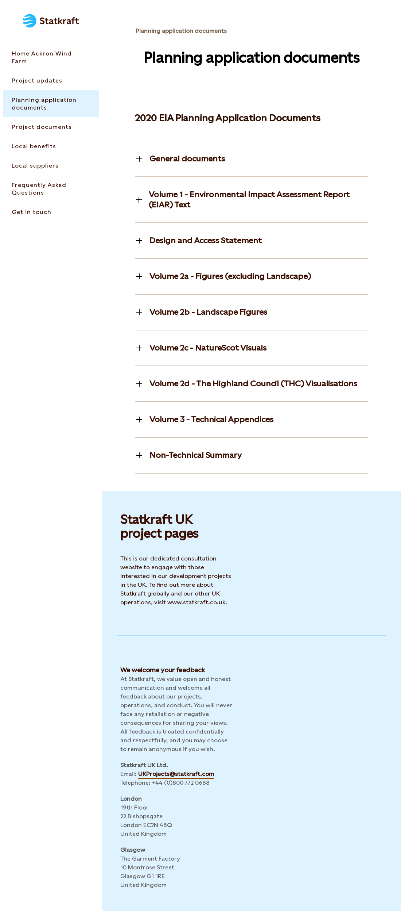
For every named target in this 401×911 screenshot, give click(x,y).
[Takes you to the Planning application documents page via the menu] (51, 103)
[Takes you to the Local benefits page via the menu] (51, 146)
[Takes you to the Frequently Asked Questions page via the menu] (51, 188)
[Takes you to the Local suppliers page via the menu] (51, 165)
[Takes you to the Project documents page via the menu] (51, 127)
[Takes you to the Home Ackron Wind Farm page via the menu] (51, 57)
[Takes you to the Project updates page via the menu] (51, 80)
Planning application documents (181, 30)
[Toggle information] (180, 159)
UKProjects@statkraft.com (176, 773)
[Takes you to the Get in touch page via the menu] (51, 212)
